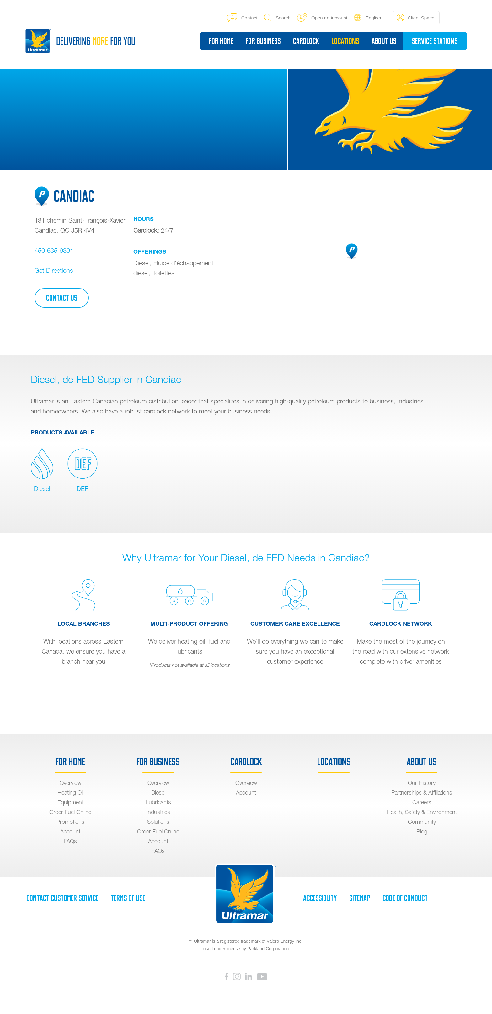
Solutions (158, 821)
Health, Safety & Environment (422, 812)
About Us (384, 41)
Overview (70, 782)
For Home (221, 41)
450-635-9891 (54, 250)
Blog (421, 831)
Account (70, 831)
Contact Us (61, 298)
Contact (242, 17)
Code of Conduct (405, 898)
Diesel (42, 470)
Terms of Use (128, 898)
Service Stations (434, 41)
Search (277, 17)
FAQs (70, 841)
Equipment (70, 802)
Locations (345, 41)
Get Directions (54, 270)
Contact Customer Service (62, 898)
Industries (158, 812)
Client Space (415, 17)
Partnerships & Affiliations (421, 792)
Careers (421, 802)
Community (422, 821)
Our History (422, 782)
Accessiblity (320, 898)
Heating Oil (70, 792)
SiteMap (359, 898)
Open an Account (322, 17)
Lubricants (158, 802)
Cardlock (306, 41)
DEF (82, 470)
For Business (263, 41)
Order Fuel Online (70, 812)
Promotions (70, 821)
